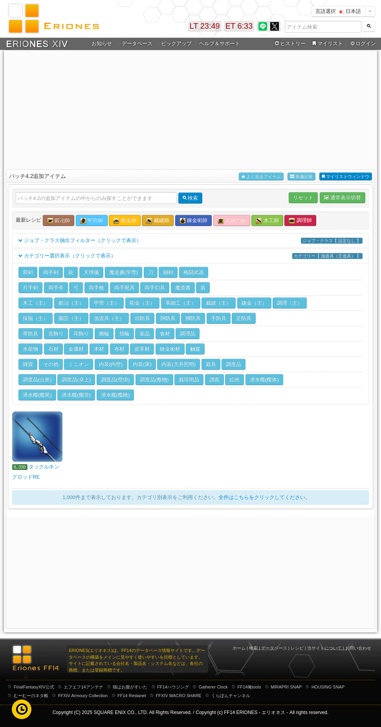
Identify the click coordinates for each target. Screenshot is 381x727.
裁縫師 (157, 220)
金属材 (76, 349)
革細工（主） (180, 303)
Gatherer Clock (213, 687)
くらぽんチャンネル (230, 695)
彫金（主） (142, 303)
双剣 (28, 272)
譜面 (214, 379)
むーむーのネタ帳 (31, 695)
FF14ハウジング (173, 687)
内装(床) (142, 364)
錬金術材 (170, 349)
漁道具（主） (109, 318)
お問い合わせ (358, 648)
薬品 (144, 333)
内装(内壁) (111, 364)
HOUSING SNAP (327, 687)
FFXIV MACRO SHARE (178, 695)
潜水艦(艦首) (76, 395)
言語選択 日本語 (338, 11)
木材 (99, 349)
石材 (53, 349)
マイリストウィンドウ (345, 176)
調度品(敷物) (154, 379)
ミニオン (78, 364)
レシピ (297, 648)
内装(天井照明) (178, 364)
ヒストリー (289, 44)
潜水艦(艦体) (264, 379)
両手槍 (96, 287)
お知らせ (102, 43)
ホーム (239, 648)
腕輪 (104, 333)
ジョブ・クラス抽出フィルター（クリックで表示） (190, 240)
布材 (119, 349)
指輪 (124, 333)
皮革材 (142, 349)
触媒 (195, 349)
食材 (165, 333)
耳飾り (81, 333)
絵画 (234, 379)
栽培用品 (189, 379)
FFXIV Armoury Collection (83, 695)
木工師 (267, 220)
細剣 (168, 272)
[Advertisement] (190, 108)
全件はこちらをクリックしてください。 (264, 497)
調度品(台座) (37, 379)
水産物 (30, 349)
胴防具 (168, 318)
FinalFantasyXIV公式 (34, 687)
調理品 (187, 333)
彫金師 (124, 220)
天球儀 (91, 272)
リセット (303, 197)
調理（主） (289, 303)
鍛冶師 (58, 220)
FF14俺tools (249, 687)
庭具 (211, 364)
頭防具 (142, 318)
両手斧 (56, 287)
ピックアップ (176, 43)
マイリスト (327, 44)
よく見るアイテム (261, 176)
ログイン (362, 44)
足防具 (243, 318)
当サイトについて (324, 648)
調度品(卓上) (76, 379)
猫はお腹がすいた (130, 687)
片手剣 (30, 287)
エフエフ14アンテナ (83, 687)
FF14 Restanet (131, 695)
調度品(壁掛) (115, 379)
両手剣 (51, 272)
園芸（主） (71, 318)
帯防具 (30, 333)
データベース (137, 43)
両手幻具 (155, 287)
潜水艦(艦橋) (115, 395)
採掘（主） (35, 318)
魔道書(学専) (123, 272)
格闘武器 (193, 272)
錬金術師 (194, 220)
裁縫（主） (218, 303)
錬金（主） (254, 303)
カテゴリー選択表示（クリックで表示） (190, 256)
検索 (253, 648)
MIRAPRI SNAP (286, 687)
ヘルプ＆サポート (219, 43)
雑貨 (28, 364)
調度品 (233, 364)
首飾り (56, 333)
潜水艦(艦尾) (37, 395)
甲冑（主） (106, 303)
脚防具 (193, 318)
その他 (51, 364)
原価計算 (301, 176)
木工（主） (35, 303)
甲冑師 (91, 220)
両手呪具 (124, 287)
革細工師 (232, 220)
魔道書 (182, 287)
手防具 (218, 318)
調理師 (300, 220)
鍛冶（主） (71, 303)
